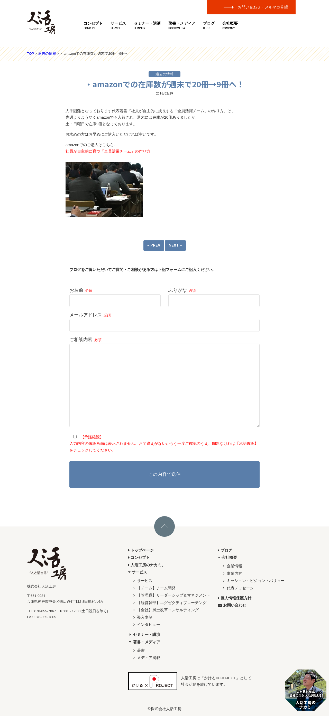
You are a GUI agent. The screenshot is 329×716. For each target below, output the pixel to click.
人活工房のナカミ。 (147, 565)
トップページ (141, 550)
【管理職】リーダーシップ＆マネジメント (171, 595)
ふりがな (214, 295)
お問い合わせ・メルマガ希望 (263, 7)
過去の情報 (164, 74)
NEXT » (175, 245)
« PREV (153, 245)
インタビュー (146, 624)
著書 (138, 650)
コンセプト (93, 25)
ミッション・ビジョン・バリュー (253, 580)
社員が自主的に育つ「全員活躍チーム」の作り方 (108, 151)
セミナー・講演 (147, 25)
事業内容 (232, 573)
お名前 (115, 295)
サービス (118, 25)
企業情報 (232, 566)
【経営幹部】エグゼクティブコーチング (169, 602)
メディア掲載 (146, 657)
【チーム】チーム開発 (154, 588)
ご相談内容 (164, 382)
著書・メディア (181, 25)
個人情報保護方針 (234, 598)
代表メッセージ (238, 588)
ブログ (209, 25)
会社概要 (230, 25)
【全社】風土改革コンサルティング (165, 610)
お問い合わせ (232, 605)
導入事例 (142, 617)
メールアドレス (164, 320)
